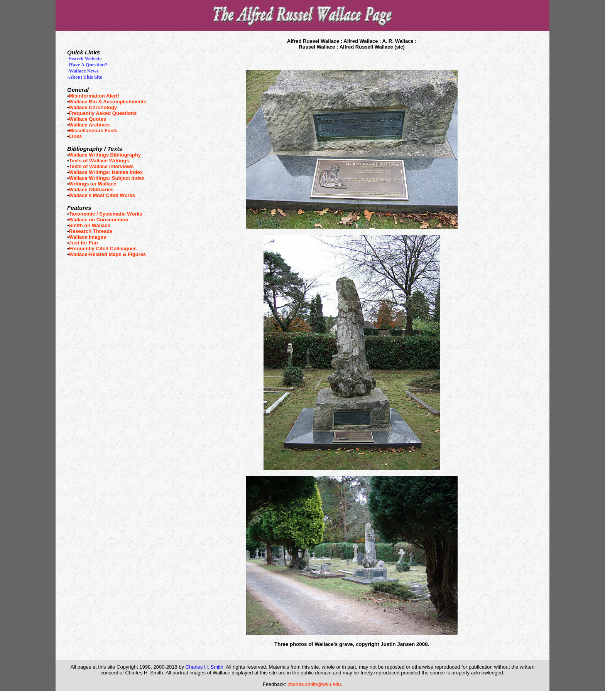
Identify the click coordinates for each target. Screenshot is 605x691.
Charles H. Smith (204, 667)
